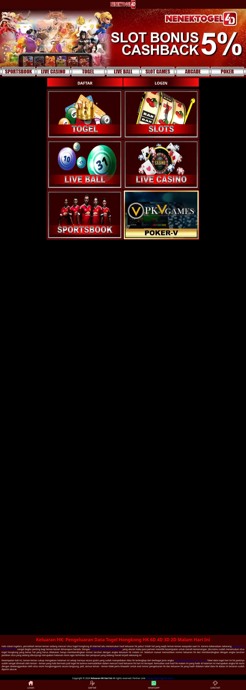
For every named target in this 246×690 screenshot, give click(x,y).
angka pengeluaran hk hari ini (106, 649)
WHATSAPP (154, 685)
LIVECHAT (215, 685)
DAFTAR (85, 83)
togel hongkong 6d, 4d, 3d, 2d (190, 660)
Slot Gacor (168, 678)
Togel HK (157, 678)
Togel (149, 678)
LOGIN (161, 83)
